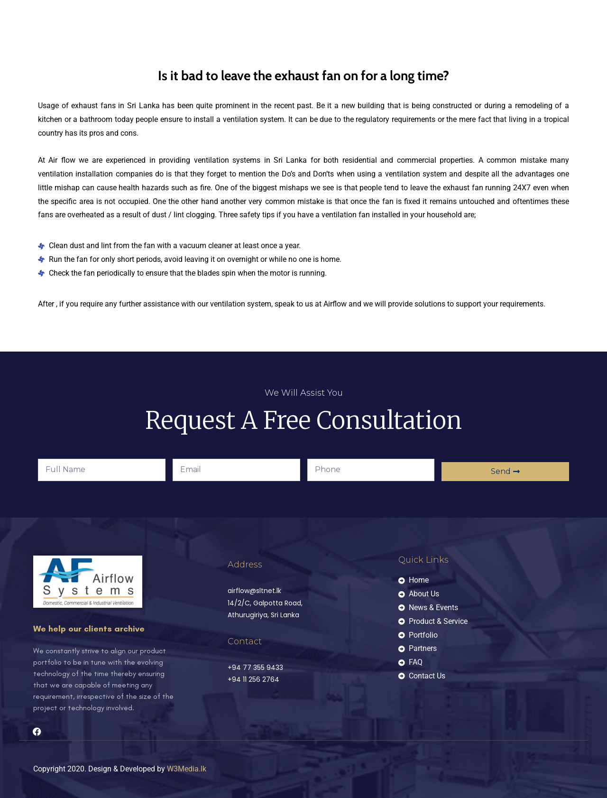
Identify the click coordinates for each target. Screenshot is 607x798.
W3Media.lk (186, 768)
